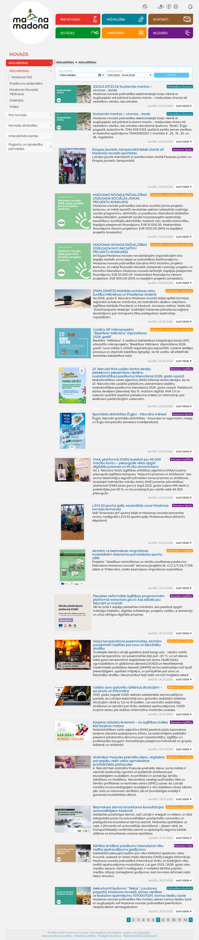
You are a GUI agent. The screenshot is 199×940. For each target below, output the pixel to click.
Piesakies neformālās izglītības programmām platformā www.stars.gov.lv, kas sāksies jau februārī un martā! (129, 600)
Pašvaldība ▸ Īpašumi (179, 86)
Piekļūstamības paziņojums (140, 935)
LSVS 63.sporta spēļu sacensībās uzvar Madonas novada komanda (130, 507)
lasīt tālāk (182, 106)
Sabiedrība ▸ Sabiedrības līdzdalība (171, 194)
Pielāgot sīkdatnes (109, 935)
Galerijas (16, 100)
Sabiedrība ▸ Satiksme (179, 291)
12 (185, 920)
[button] (190, 6)
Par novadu (17, 115)
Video (14, 107)
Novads (18, 54)
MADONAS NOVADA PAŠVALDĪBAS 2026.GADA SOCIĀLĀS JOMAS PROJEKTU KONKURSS (120, 198)
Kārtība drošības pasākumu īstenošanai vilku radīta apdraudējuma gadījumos (128, 848)
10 (173, 920)
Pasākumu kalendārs (25, 83)
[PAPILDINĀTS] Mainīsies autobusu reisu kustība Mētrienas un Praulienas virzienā (124, 293)
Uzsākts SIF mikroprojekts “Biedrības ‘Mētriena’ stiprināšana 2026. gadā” (120, 333)
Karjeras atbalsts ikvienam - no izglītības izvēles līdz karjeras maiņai (130, 724)
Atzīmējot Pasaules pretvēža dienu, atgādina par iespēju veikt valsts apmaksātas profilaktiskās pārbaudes (128, 761)
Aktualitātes (18, 63)
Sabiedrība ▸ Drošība (180, 641)
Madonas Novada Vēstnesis (23, 92)
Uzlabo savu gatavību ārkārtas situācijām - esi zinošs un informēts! (127, 689)
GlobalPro (144, 932)
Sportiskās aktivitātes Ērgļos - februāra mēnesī (129, 414)
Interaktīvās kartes (23, 136)
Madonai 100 (21, 77)
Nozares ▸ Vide (183, 845)
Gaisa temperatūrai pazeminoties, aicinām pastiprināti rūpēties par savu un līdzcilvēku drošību (127, 645)
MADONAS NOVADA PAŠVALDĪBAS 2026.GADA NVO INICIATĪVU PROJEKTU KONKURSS (120, 248)
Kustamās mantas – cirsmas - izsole (121, 114)
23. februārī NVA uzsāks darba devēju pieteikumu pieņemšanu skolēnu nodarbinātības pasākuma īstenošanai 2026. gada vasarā (138, 372)
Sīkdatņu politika (85, 935)
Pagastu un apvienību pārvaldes (25, 146)
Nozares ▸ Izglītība (181, 369)
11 (180, 920)
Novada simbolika (22, 125)
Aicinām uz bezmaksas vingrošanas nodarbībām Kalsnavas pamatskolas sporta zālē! (127, 554)
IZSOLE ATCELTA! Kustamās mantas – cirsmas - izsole (122, 89)
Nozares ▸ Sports (182, 149)
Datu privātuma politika (57, 935)
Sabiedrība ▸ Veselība (179, 550)
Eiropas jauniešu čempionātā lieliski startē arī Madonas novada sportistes (128, 151)
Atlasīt (171, 75)
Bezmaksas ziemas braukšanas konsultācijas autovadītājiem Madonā (128, 809)
